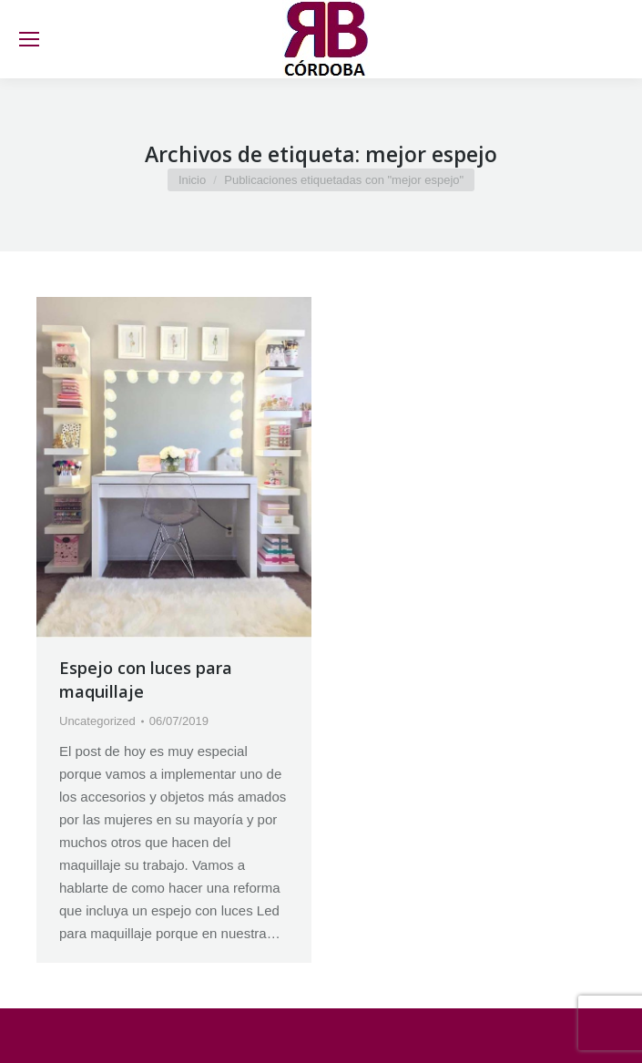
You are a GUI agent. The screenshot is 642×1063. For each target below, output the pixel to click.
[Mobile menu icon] (29, 39)
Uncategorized (97, 721)
